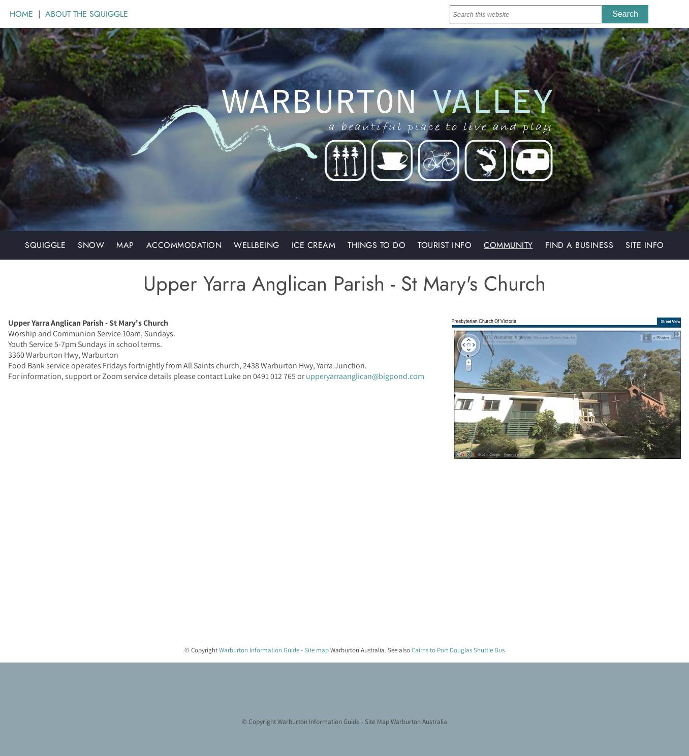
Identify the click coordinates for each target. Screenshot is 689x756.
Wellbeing (256, 245)
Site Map (377, 721)
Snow (91, 245)
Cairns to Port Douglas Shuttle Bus (458, 650)
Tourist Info (445, 245)
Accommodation (184, 245)
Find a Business (579, 245)
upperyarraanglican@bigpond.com (365, 376)
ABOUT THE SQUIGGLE (86, 14)
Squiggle (45, 245)
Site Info (644, 245)
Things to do (376, 245)
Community (508, 245)
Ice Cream (314, 245)
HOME (21, 14)
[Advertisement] (305, 566)
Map (125, 245)
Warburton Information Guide (259, 650)
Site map (316, 650)
